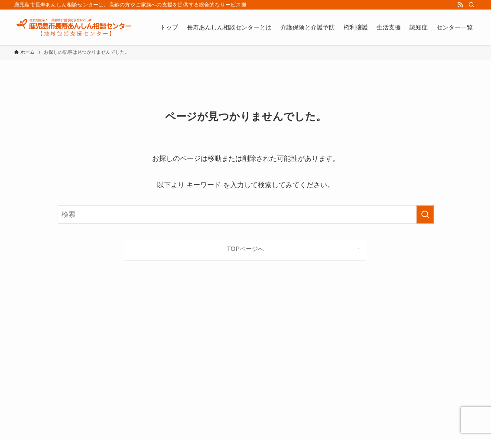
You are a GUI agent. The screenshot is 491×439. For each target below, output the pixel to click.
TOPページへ (245, 248)
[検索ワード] (246, 214)
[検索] (471, 5)
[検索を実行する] (425, 214)
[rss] (460, 5)
